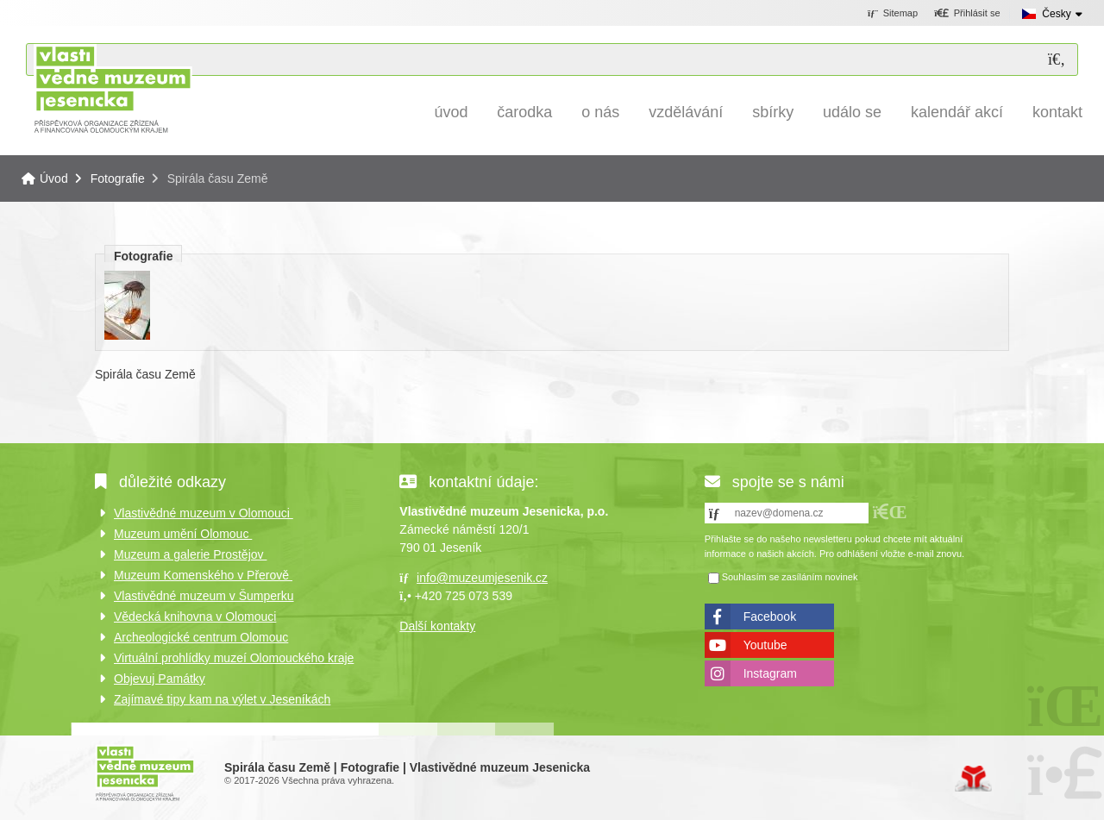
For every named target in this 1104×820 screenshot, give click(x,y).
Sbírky (773, 112)
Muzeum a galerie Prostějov (190, 554)
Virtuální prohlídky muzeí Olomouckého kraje (234, 658)
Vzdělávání (686, 112)
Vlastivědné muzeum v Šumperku (204, 596)
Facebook (769, 616)
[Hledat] (1057, 59)
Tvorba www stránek (973, 779)
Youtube (765, 645)
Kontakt (1057, 112)
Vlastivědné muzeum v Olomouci (203, 513)
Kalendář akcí (957, 112)
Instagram (770, 673)
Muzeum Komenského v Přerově (203, 575)
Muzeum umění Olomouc (183, 534)
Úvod (112, 88)
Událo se (852, 112)
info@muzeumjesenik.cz (482, 578)
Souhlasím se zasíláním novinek (790, 577)
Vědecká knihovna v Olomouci (195, 616)
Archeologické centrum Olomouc (201, 637)
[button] (967, 14)
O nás (600, 112)
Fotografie (118, 178)
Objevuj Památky (159, 678)
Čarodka (524, 112)
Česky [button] (1056, 14)
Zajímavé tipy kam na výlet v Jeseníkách (222, 699)
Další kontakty (437, 626)
